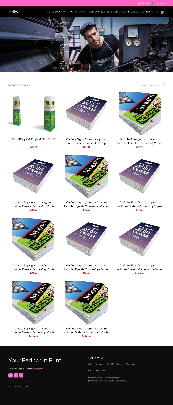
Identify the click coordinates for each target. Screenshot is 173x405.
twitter (16, 375)
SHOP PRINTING (48, 11)
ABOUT (131, 11)
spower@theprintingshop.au (115, 381)
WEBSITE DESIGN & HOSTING (105, 11)
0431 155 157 (160, 3)
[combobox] (152, 84)
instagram (21, 375)
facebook (10, 375)
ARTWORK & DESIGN (74, 11)
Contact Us (37, 369)
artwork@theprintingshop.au (108, 378)
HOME (31, 11)
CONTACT (145, 11)
